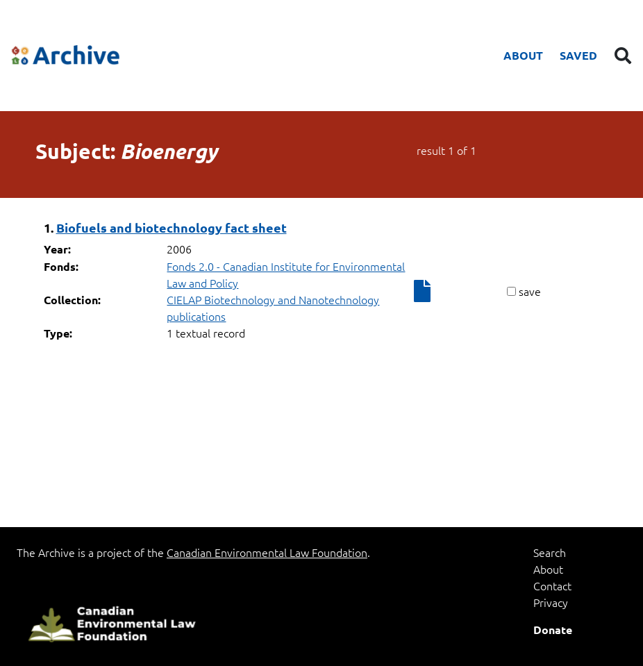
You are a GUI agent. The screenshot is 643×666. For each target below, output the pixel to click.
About (523, 55)
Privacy (550, 602)
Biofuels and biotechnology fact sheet (171, 227)
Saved (578, 55)
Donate (552, 629)
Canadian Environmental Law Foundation (267, 552)
